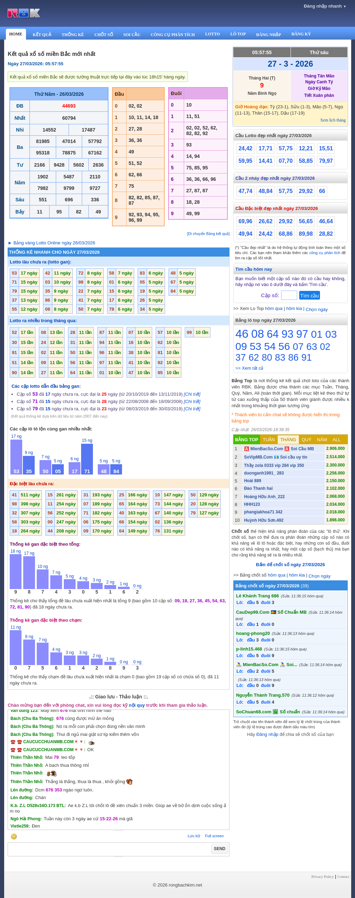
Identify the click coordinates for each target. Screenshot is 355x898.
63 (311, 346)
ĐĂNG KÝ (301, 34)
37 (240, 357)
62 (254, 357)
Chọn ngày (317, 309)
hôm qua (274, 308)
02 (325, 347)
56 (284, 346)
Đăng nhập (267, 734)
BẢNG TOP (246, 439)
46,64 (326, 221)
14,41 (265, 161)
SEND (219, 848)
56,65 (306, 221)
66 (322, 191)
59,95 (245, 161)
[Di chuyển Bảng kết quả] (208, 234)
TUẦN (269, 439)
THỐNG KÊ (73, 34)
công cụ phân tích (324, 253)
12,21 (306, 148)
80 (267, 357)
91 (306, 357)
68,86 (286, 234)
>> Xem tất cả (249, 368)
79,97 (326, 161)
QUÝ (306, 439)
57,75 (286, 148)
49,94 (245, 234)
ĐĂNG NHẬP (268, 34)
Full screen (214, 836)
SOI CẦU (131, 34)
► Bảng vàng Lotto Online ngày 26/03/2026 (51, 242)
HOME (16, 34)
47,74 (245, 191)
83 (280, 357)
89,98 (306, 234)
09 (241, 346)
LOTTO (212, 34)
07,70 (286, 161)
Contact (343, 876)
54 (270, 346)
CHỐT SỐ (103, 34)
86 (293, 357)
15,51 (326, 148)
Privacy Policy (322, 876)
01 (316, 334)
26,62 (265, 221)
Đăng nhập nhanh (325, 6)
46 (242, 333)
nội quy (137, 705)
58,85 (306, 161)
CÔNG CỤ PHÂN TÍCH (173, 34)
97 (302, 334)
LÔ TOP (238, 34)
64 (273, 334)
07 (298, 346)
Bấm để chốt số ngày (290, 564)
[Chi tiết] (192, 394)
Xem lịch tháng (333, 120)
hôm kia (294, 308)
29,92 (306, 191)
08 (257, 333)
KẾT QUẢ (42, 34)
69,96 (245, 221)
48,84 (265, 191)
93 (287, 334)
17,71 (265, 148)
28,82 (326, 234)
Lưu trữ (194, 836)
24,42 (245, 148)
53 (255, 346)
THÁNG (288, 439)
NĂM (322, 439)
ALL (336, 439)
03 (331, 334)
